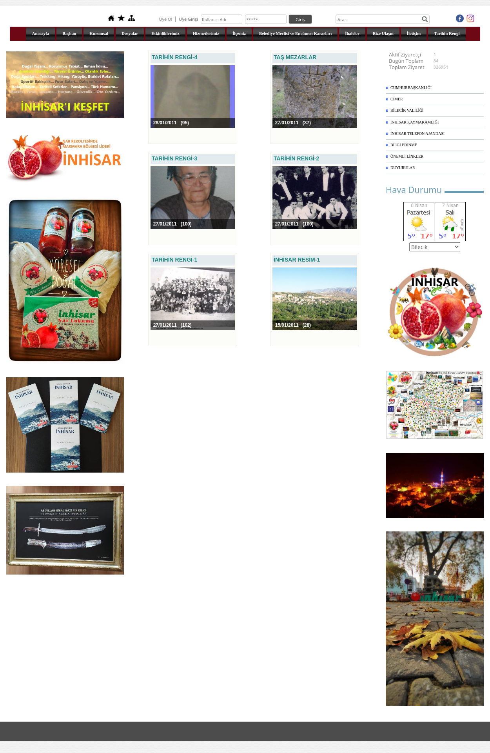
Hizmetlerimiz (206, 33)
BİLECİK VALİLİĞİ (406, 110)
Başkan (69, 33)
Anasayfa (40, 33)
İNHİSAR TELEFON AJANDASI (417, 133)
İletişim (414, 33)
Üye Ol (165, 19)
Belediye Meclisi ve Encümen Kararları (295, 33)
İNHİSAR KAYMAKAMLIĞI (414, 122)
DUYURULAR (402, 168)
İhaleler (352, 33)
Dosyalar (130, 33)
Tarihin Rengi (446, 33)
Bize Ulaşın (383, 33)
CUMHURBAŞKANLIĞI (411, 87)
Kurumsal (98, 33)
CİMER (396, 99)
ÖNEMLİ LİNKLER (406, 156)
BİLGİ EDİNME (403, 145)
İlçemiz (239, 33)
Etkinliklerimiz (165, 33)
